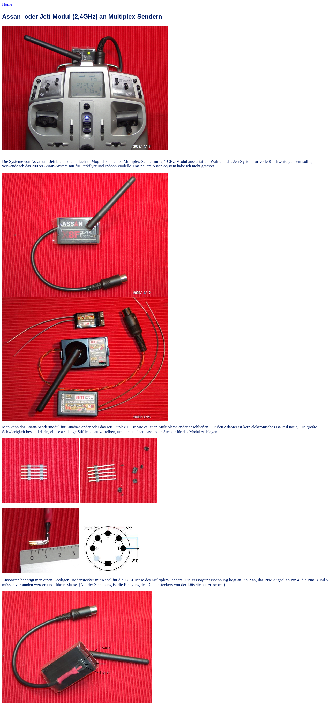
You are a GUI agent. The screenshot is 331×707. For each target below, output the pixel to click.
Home (7, 4)
